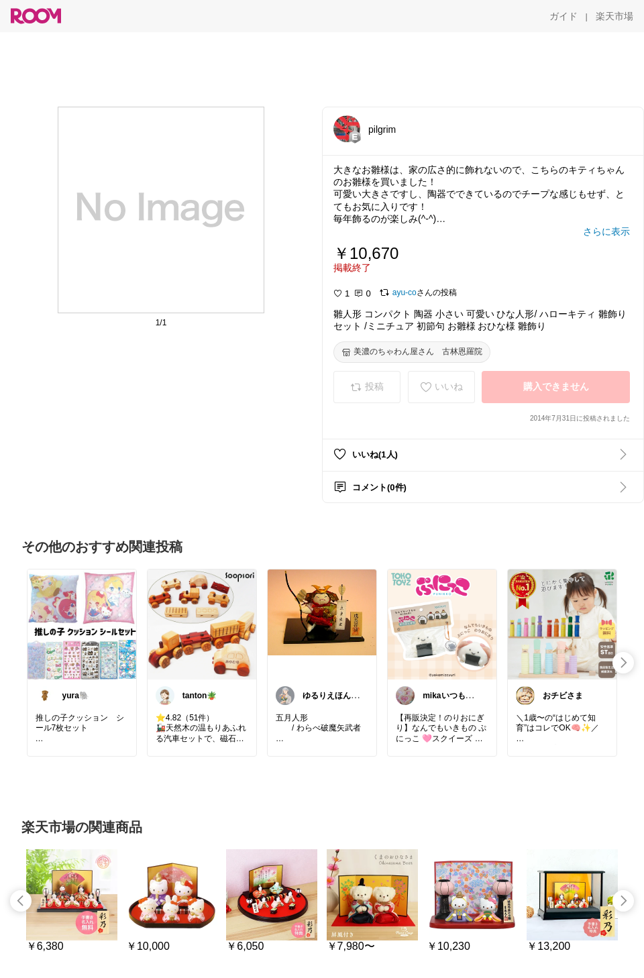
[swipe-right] (623, 662)
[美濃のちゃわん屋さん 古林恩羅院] (411, 352)
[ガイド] (563, 16)
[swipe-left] (21, 901)
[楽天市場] (614, 16)
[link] (82, 623)
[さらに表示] (606, 231)
